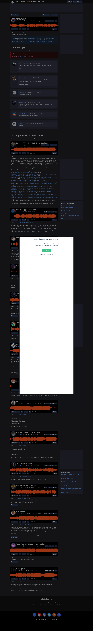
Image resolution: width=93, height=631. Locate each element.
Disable (46, 250)
